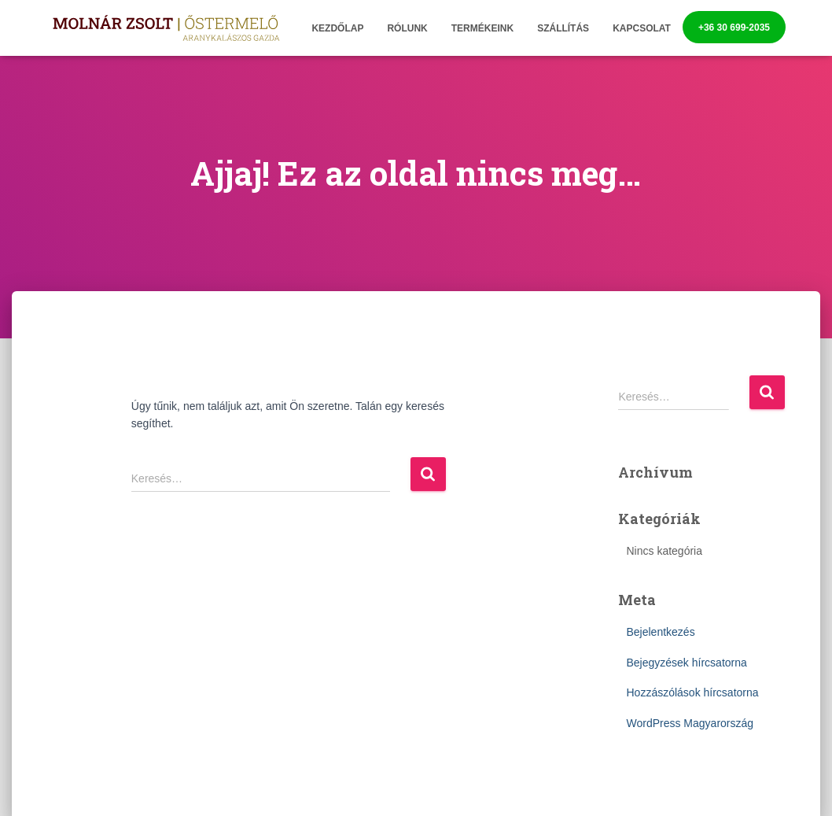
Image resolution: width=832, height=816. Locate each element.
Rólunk (407, 28)
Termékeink (482, 28)
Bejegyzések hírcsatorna (686, 662)
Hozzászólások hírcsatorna (692, 692)
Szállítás (563, 28)
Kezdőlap (337, 28)
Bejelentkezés (660, 632)
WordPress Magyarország (689, 723)
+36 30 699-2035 (734, 27)
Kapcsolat (642, 28)
